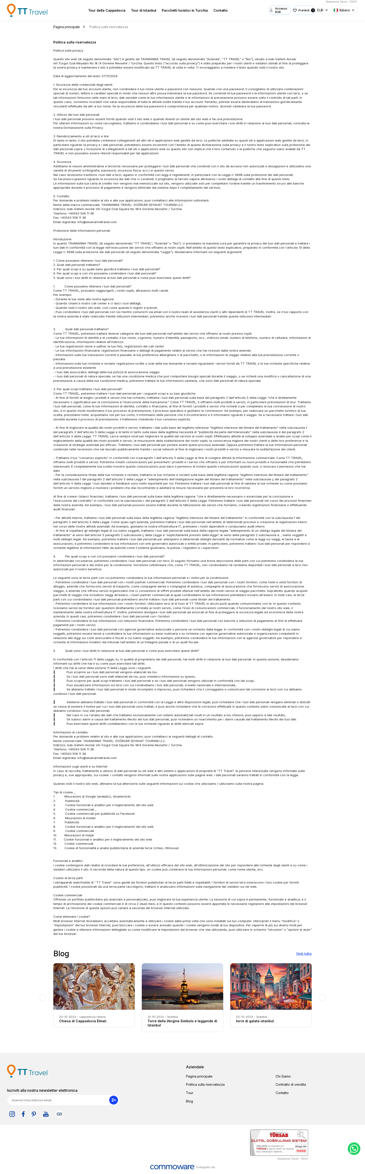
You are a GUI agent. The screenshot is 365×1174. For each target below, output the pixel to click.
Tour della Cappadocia (101, 10)
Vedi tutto (304, 954)
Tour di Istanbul (138, 10)
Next (322, 997)
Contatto (215, 10)
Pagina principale (199, 1076)
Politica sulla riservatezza (205, 1084)
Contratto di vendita (291, 1084)
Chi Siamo (283, 1076)
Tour (189, 1093)
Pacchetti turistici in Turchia (180, 10)
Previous (42, 997)
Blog (189, 1101)
